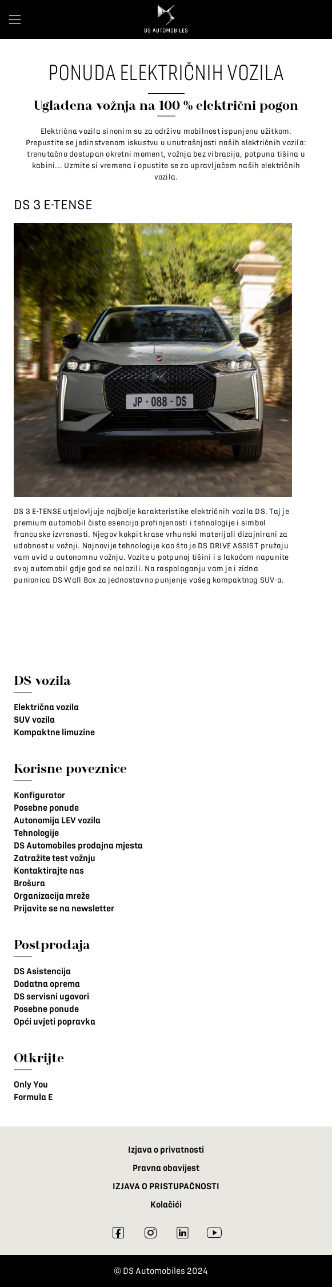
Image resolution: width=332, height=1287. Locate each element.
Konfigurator (39, 795)
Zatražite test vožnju (54, 858)
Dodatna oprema (47, 984)
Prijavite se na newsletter (64, 908)
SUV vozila (34, 720)
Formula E (33, 1097)
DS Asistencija (42, 971)
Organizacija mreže (52, 896)
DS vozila (42, 680)
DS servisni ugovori (51, 996)
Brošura (29, 883)
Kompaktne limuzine (54, 732)
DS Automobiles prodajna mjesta (78, 845)
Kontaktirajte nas (49, 871)
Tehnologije (36, 833)
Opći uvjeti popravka (54, 1022)
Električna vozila (46, 707)
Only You (31, 1084)
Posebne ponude (46, 808)
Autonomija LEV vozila (57, 820)
